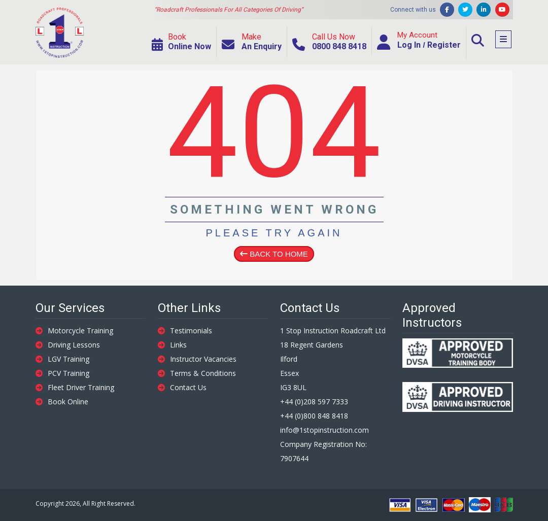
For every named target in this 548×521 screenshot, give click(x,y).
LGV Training (62, 359)
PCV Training (62, 373)
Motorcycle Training (74, 330)
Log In (409, 45)
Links (172, 345)
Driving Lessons (68, 345)
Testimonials (185, 330)
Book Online (62, 401)
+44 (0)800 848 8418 (314, 416)
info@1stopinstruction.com (324, 430)
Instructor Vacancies (197, 359)
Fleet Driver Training (75, 387)
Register (444, 45)
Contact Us (182, 387)
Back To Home (274, 254)
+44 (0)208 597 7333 (314, 401)
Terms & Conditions (197, 373)
